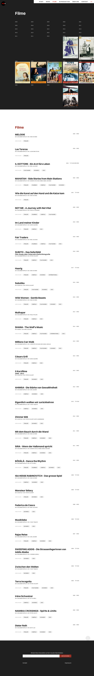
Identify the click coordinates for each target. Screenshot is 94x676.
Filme (55, 1)
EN (91, 1)
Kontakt (85, 1)
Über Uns (75, 1)
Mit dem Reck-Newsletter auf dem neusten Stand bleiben (47, 653)
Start (41, 1)
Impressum (68, 663)
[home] (3, 3)
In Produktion (64, 1)
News (48, 1)
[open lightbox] (26, 141)
